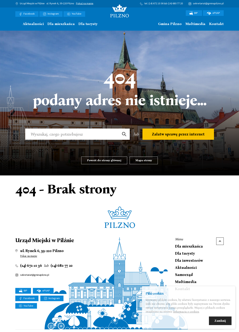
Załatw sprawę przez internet (178, 134)
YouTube (76, 14)
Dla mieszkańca (61, 24)
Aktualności (33, 24)
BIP (194, 13)
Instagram (53, 14)
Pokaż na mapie (84, 3)
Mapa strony (143, 160)
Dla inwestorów (189, 260)
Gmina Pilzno (170, 24)
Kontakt (216, 24)
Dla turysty (87, 24)
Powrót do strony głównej (104, 160)
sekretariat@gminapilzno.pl (208, 3)
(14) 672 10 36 (155, 3)
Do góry (220, 241)
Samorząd (184, 275)
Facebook (29, 14)
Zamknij (220, 321)
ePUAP (213, 13)
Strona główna (17, 24)
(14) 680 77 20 (175, 3)
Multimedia (195, 24)
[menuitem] (17, 25)
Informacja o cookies (186, 312)
